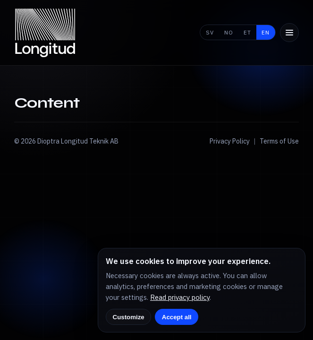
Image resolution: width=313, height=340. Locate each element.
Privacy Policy (230, 141)
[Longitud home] (45, 33)
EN (266, 32)
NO (228, 32)
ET (247, 32)
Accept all (177, 317)
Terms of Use (279, 141)
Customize (128, 317)
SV (210, 32)
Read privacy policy (180, 297)
